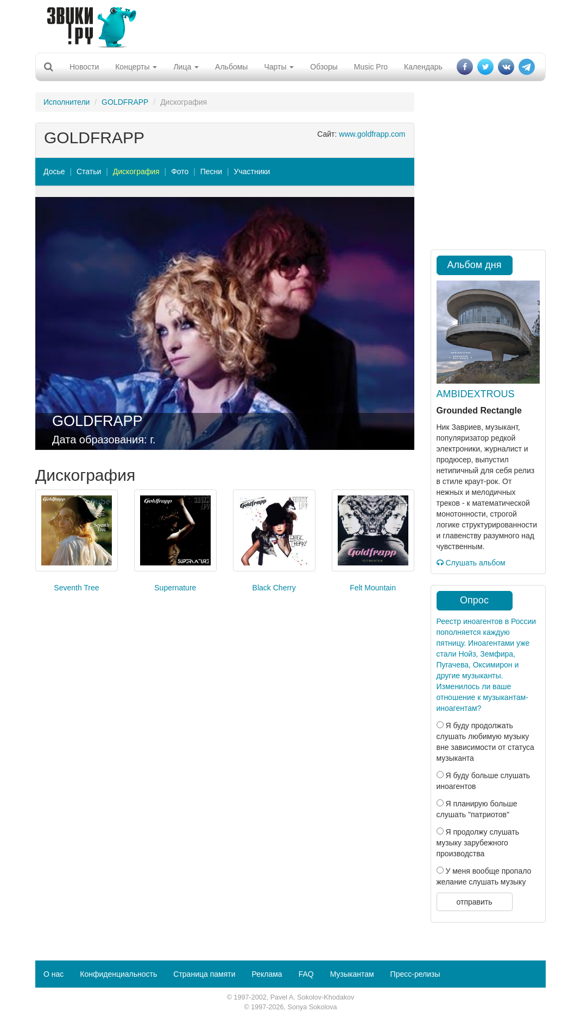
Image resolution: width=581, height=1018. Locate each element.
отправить (474, 902)
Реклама (266, 974)
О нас (53, 974)
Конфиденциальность (118, 974)
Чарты (279, 66)
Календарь (423, 66)
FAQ (306, 974)
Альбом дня (474, 264)
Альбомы (231, 66)
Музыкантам (352, 974)
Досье (54, 171)
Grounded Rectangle (479, 410)
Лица (186, 66)
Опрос (474, 600)
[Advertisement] (286, 24)
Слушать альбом (471, 562)
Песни (211, 171)
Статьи (89, 171)
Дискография (136, 171)
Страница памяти (204, 974)
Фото (179, 171)
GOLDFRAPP (125, 102)
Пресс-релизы (415, 974)
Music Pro (371, 66)
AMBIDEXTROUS (476, 394)
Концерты (136, 66)
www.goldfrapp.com (372, 134)
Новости (84, 66)
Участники (252, 171)
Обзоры (324, 66)
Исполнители (66, 102)
